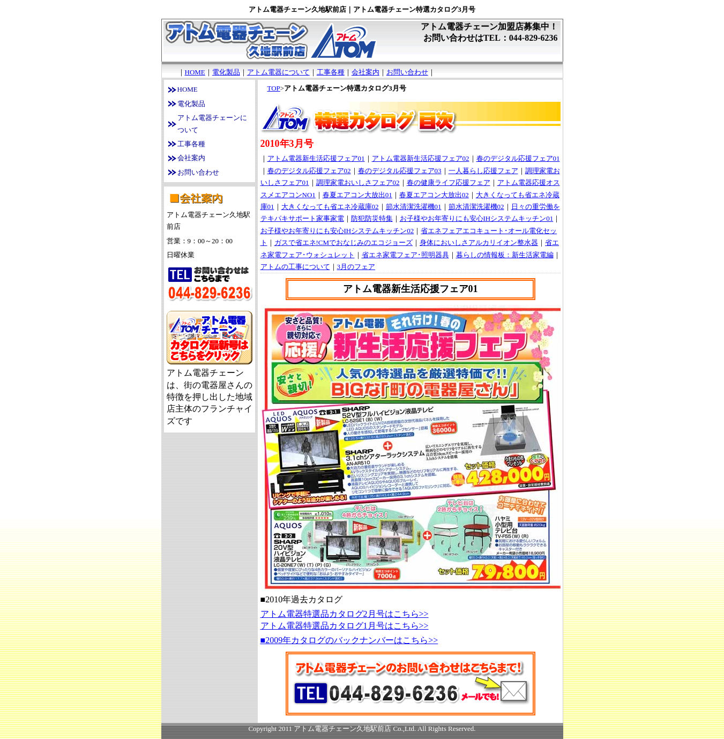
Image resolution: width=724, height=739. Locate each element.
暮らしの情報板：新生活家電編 (505, 255)
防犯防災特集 (372, 218)
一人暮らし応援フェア (483, 171)
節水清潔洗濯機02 (476, 207)
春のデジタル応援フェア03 (400, 171)
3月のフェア (356, 267)
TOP (273, 88)
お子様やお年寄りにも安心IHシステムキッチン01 (477, 218)
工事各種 (331, 72)
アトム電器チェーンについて (212, 123)
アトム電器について (278, 72)
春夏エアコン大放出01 (357, 195)
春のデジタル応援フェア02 (309, 171)
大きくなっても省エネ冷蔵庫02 (330, 207)
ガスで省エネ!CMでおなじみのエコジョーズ (343, 242)
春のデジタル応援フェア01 (518, 158)
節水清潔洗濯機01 (414, 207)
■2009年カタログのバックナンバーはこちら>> (349, 640)
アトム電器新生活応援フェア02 (420, 158)
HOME (195, 72)
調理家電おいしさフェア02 (358, 182)
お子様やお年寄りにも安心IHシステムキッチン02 (337, 231)
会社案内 (365, 72)
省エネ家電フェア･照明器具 (405, 255)
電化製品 (226, 72)
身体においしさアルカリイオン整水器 (479, 242)
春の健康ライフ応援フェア (448, 182)
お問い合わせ (407, 72)
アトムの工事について (295, 267)
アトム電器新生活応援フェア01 (316, 158)
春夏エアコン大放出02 (434, 195)
